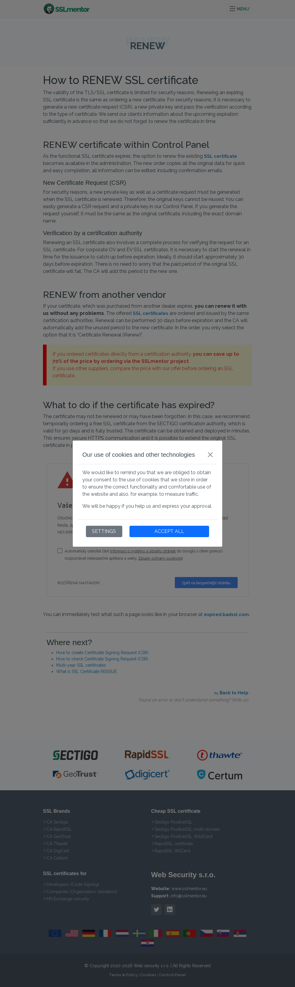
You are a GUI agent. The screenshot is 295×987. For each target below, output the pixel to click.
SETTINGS (104, 531)
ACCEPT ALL (169, 531)
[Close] (210, 454)
